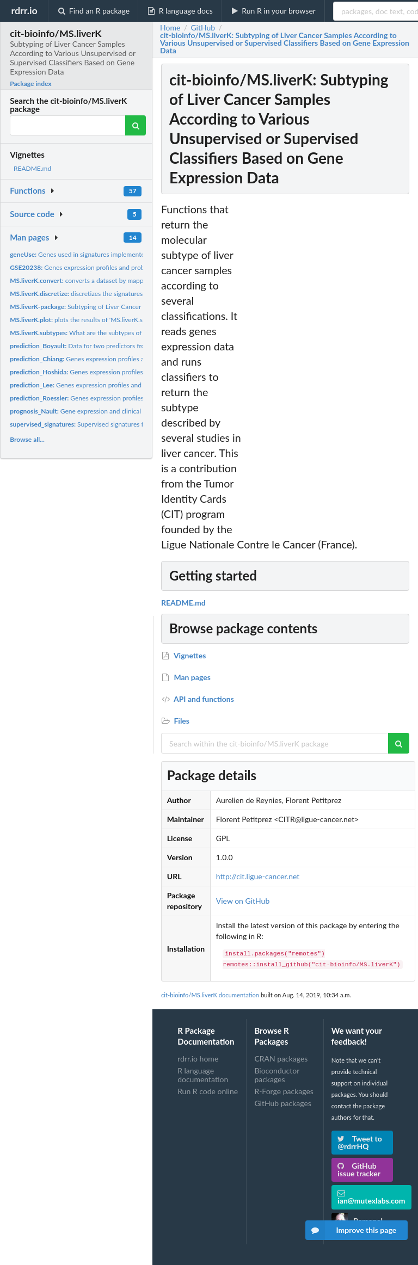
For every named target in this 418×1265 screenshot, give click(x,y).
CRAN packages (281, 1058)
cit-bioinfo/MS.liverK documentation (210, 994)
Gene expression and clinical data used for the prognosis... (117, 411)
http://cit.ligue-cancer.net (258, 876)
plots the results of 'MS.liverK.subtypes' (88, 320)
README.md (32, 168)
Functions (27, 190)
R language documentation (202, 1075)
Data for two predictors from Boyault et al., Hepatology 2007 (126, 346)
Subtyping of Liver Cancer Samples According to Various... (120, 307)
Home (170, 28)
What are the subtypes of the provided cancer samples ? (119, 333)
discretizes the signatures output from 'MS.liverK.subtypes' (124, 293)
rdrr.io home (197, 1058)
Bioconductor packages (276, 1075)
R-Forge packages (283, 1091)
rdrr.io (24, 10)
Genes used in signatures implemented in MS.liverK (97, 254)
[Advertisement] (329, 365)
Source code (32, 214)
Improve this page (351, 1230)
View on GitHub (243, 900)
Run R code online (207, 1091)
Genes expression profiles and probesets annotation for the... (114, 267)
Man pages (29, 237)
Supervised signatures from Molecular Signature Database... (128, 424)
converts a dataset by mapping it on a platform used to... (117, 280)
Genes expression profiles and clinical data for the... (111, 359)
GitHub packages (282, 1103)
